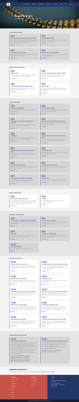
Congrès (61, 4)
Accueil (12, 390)
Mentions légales (34, 379)
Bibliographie (41, 4)
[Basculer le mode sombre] (70, 1)
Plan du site (33, 383)
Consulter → (13, 44)
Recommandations (26, 4)
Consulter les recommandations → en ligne (19, 355)
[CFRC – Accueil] (8, 4)
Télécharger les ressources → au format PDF (20, 357)
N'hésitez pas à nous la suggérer (47, 371)
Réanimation (34, 4)
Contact (32, 386)
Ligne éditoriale (34, 381)
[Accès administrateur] (71, 1)
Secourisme (48, 4)
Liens (66, 4)
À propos (70, 4)
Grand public (54, 4)
